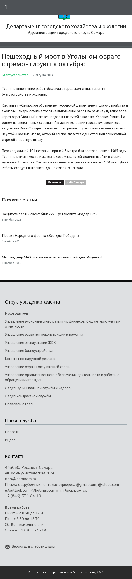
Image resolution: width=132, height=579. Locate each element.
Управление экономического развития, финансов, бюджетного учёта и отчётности (62, 324)
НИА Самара (75, 182)
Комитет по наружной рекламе (30, 358)
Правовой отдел (19, 404)
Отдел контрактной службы (28, 395)
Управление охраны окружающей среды (37, 366)
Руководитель (16, 313)
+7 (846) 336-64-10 (23, 495)
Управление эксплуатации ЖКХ (30, 342)
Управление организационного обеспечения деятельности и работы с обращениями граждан (62, 377)
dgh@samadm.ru (20, 478)
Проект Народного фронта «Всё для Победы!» (40, 236)
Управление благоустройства (29, 350)
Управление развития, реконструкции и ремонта (44, 334)
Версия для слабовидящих (30, 547)
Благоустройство (15, 75)
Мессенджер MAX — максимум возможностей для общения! (52, 257)
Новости (12, 431)
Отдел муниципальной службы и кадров (38, 387)
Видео (10, 439)
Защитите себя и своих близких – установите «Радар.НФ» (49, 214)
